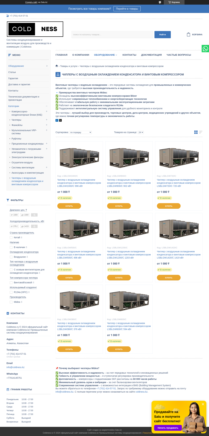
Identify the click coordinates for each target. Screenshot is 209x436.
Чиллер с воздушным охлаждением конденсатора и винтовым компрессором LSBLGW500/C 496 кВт (79, 254)
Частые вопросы (179, 55)
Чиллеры (16, 120)
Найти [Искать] (162, 34)
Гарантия (13, 78)
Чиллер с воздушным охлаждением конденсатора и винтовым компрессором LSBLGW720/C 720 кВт (179, 182)
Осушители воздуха (22, 162)
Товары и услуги (68, 66)
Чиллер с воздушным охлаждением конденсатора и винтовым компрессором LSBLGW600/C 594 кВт (129, 326)
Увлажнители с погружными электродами (26, 150)
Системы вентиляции (23, 167)
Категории (13, 106)
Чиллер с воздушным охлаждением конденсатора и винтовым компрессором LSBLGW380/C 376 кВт (79, 326)
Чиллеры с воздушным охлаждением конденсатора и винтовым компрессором (27, 181)
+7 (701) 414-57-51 (106, 388)
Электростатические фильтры (27, 157)
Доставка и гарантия (19, 84)
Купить (69, 206)
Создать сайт (31, 2)
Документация (151, 55)
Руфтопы (16, 138)
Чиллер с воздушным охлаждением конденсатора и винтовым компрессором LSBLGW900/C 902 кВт (129, 182)
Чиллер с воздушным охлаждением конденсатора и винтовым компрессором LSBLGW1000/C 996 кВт (79, 182)
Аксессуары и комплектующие (28, 172)
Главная (61, 55)
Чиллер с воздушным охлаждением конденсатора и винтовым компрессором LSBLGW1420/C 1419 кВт (179, 254)
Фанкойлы (17, 125)
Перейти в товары (127, 8)
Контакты (13, 90)
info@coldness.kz (15, 367)
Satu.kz (118, 430)
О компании (80, 55)
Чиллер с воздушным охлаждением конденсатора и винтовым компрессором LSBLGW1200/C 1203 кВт (129, 254)
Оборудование (16, 66)
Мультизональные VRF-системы (24, 132)
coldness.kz (141, 391)
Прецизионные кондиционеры (27, 143)
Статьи (12, 72)
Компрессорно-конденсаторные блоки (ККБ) (27, 113)
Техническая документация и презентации (23, 98)
